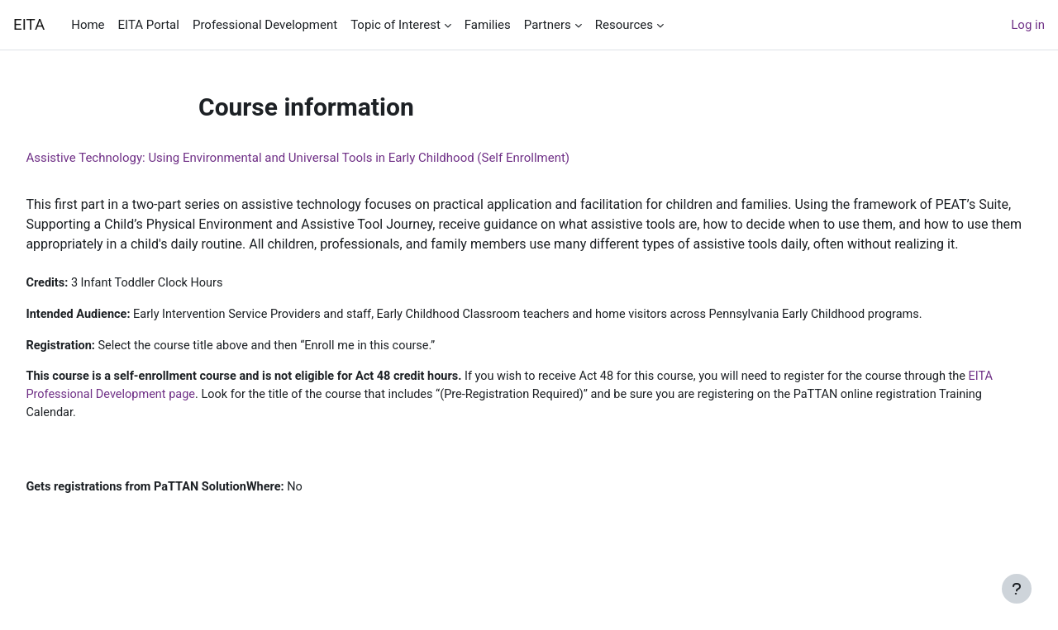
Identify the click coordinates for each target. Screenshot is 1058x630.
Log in (1028, 24)
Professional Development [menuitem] (265, 24)
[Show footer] (1017, 589)
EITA (29, 25)
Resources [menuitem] (624, 24)
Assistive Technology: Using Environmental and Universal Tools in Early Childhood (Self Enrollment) (335, 157)
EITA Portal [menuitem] (148, 24)
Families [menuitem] (488, 24)
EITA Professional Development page (230, 417)
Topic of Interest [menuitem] (395, 24)
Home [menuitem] (87, 24)
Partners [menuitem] (547, 24)
